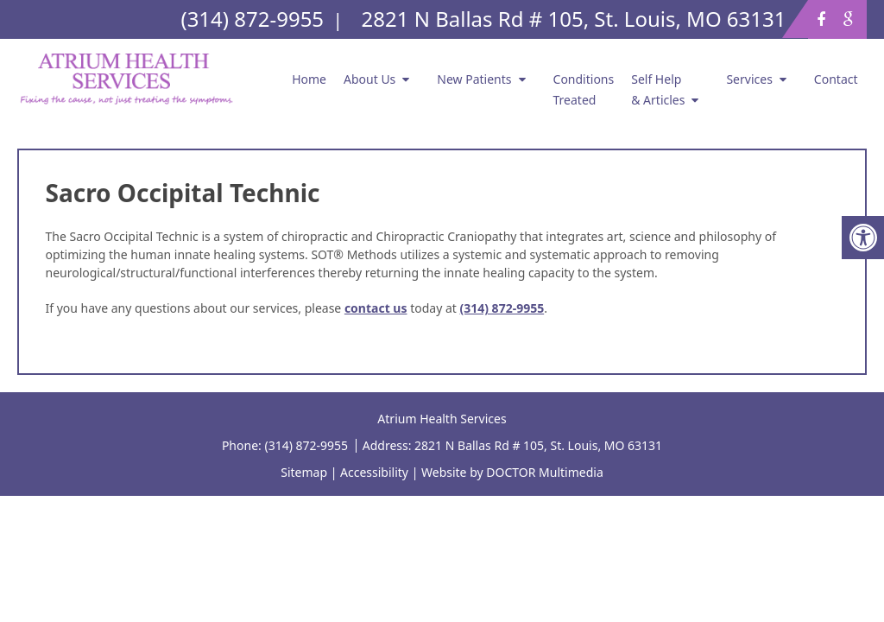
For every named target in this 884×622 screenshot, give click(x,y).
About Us (369, 79)
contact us (375, 308)
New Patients (474, 79)
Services (749, 79)
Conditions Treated (584, 89)
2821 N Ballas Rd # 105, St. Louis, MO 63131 (538, 445)
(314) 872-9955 (501, 308)
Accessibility (374, 472)
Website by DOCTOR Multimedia (512, 472)
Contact (836, 79)
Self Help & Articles (658, 89)
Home (309, 79)
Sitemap (304, 472)
